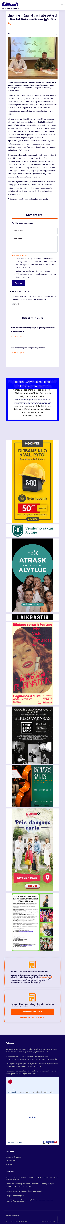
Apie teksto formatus (20, 255)
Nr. (54, 34)
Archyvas (9, 1164)
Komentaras (18, 239)
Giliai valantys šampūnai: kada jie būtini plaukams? (28, 348)
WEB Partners (54, 1221)
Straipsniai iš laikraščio (14, 1157)
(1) (10, 23)
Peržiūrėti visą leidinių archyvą (32, 1017)
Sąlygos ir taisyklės (12, 1215)
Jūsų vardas (18, 231)
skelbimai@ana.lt (46, 977)
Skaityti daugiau (17, 336)
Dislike (16, 304)
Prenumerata (10, 1161)
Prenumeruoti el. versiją (32, 1011)
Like (13, 304)
